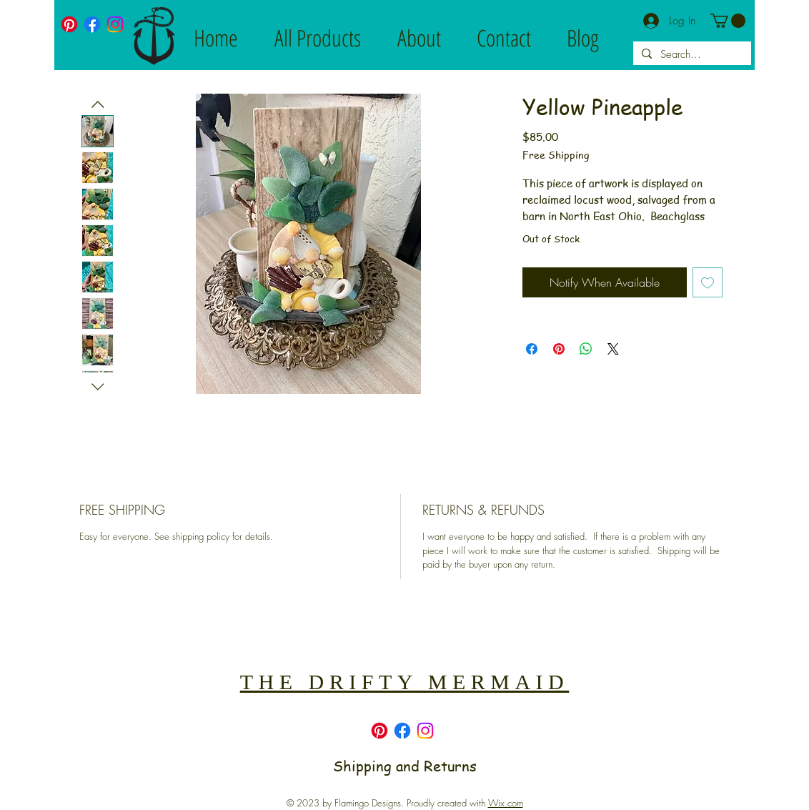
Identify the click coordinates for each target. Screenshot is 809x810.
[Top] (404, 640)
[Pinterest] (69, 24)
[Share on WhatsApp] (586, 348)
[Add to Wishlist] (708, 282)
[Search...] (690, 54)
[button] (727, 21)
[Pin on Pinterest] (558, 348)
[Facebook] (92, 24)
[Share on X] (613, 348)
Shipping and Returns (405, 766)
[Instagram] (115, 24)
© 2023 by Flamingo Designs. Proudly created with (405, 802)
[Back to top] (404, 623)
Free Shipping (555, 155)
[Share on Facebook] (531, 348)
